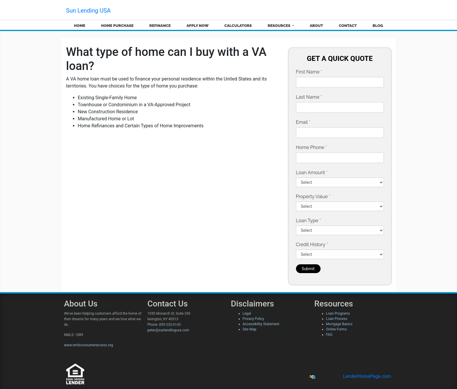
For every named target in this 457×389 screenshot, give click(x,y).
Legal (247, 313)
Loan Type (308, 220)
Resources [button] (279, 25)
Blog (377, 25)
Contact (348, 25)
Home (79, 25)
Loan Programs (338, 313)
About (316, 25)
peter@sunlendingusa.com (168, 330)
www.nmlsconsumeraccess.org (88, 345)
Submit (308, 268)
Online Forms (336, 329)
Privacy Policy (253, 319)
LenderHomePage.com (367, 376)
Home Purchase (117, 25)
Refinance (160, 25)
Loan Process (337, 319)
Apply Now (197, 25)
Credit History (312, 244)
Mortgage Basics (339, 324)
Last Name (309, 97)
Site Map (249, 329)
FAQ (329, 335)
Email (303, 122)
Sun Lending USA (88, 10)
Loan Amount (312, 172)
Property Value (313, 196)
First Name (309, 72)
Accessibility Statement (261, 324)
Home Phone (311, 147)
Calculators (238, 25)
